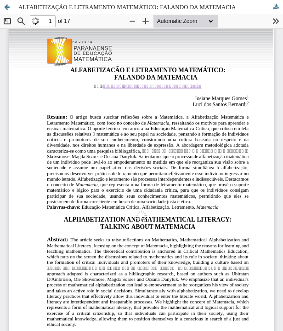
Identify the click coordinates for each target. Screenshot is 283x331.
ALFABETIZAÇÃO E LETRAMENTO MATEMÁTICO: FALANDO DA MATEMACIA (127, 7)
